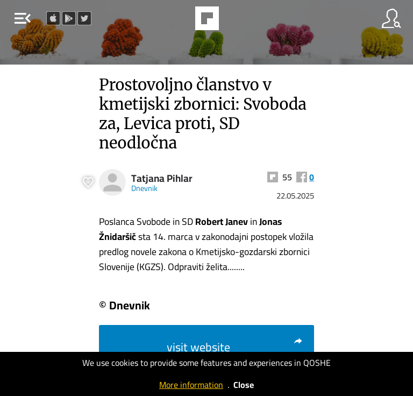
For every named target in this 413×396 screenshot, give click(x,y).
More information (191, 385)
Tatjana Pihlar (162, 178)
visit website (235, 347)
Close (243, 385)
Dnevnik (144, 188)
